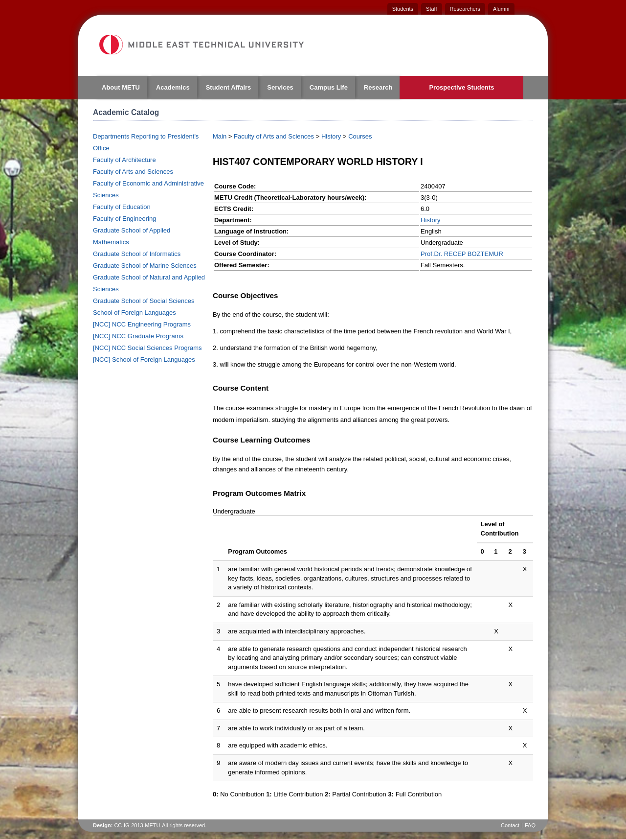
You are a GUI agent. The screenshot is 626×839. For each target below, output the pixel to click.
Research (378, 87)
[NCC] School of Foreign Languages (144, 359)
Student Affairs (228, 87)
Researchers (465, 9)
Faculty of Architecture (124, 159)
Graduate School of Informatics (136, 253)
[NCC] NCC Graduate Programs (138, 336)
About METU (121, 87)
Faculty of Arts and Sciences (133, 171)
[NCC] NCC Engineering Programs (142, 324)
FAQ (530, 825)
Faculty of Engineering (124, 218)
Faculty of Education (122, 206)
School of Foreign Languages (134, 312)
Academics (173, 87)
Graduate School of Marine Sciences (145, 265)
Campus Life (329, 87)
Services (280, 87)
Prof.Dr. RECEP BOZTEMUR (462, 253)
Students (402, 9)
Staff (431, 9)
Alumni (501, 9)
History (331, 136)
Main (219, 136)
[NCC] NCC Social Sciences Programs (147, 347)
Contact (510, 825)
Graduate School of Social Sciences (143, 300)
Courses (360, 136)
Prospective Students (461, 87)
